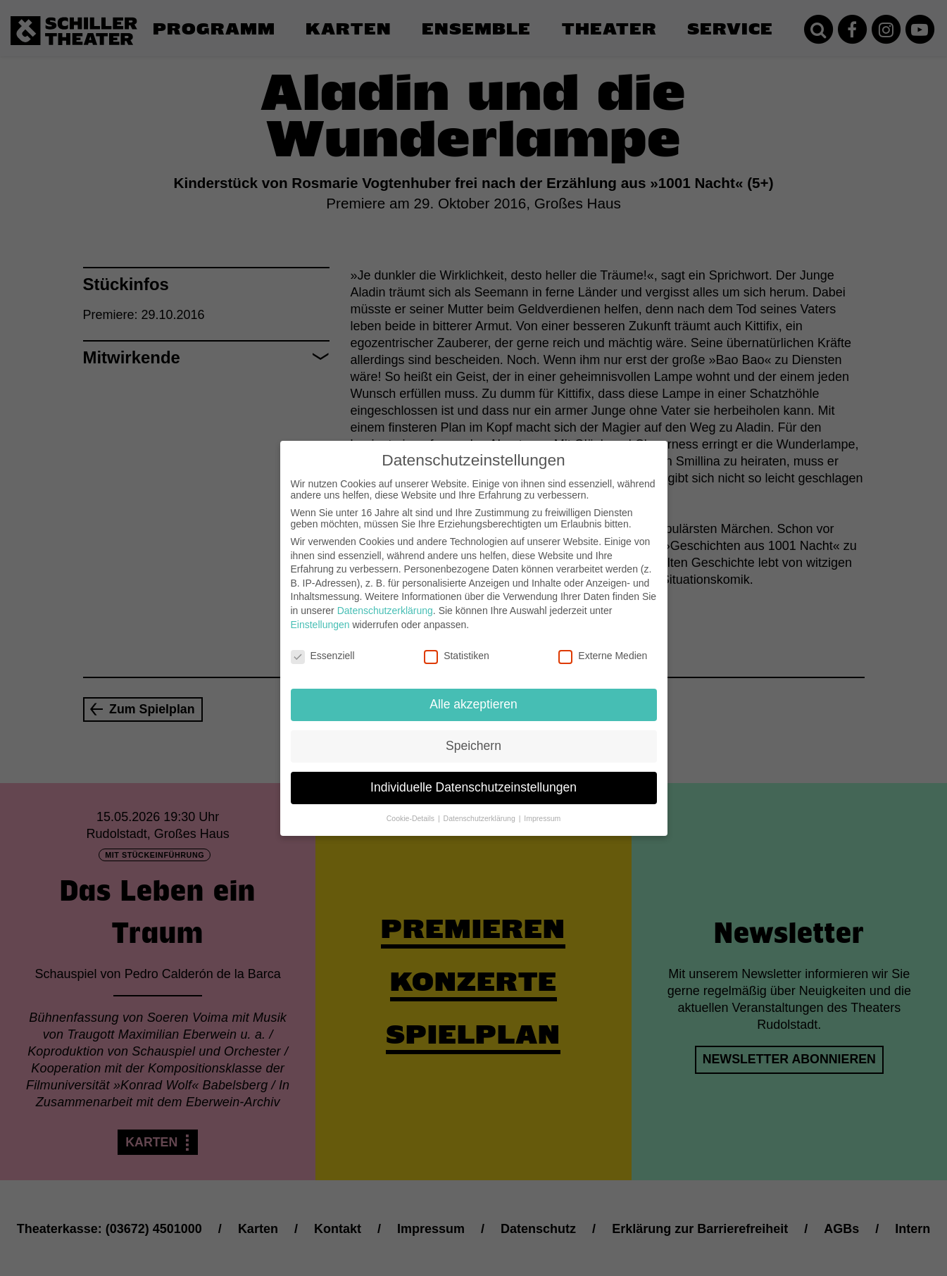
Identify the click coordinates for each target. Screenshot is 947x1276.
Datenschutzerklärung (385, 599)
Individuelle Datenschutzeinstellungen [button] (473, 776)
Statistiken (456, 644)
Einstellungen (320, 612)
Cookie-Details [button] (412, 807)
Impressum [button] (542, 807)
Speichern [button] (473, 734)
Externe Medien (602, 644)
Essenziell (323, 644)
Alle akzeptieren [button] (473, 693)
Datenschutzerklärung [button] (481, 807)
